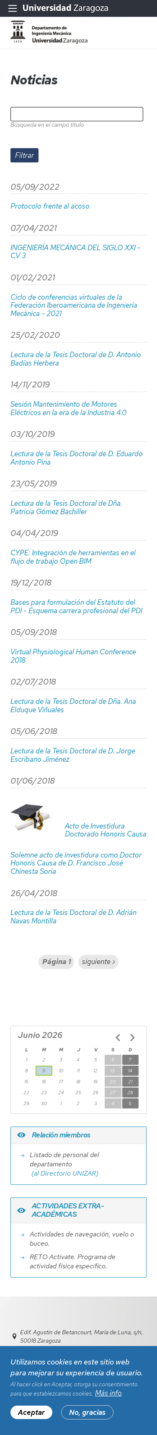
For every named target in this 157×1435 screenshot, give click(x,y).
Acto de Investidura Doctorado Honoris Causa (106, 830)
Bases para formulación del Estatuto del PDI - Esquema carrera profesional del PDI (76, 607)
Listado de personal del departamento (64, 1159)
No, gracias (87, 1417)
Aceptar (31, 1417)
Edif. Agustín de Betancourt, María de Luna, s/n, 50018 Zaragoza (81, 1336)
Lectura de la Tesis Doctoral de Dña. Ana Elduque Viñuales (73, 706)
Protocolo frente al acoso (50, 206)
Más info (108, 1397)
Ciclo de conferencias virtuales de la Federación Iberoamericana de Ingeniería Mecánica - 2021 (73, 305)
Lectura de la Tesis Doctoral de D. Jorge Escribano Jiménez (72, 755)
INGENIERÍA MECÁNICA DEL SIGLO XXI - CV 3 (75, 252)
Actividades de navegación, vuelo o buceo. (82, 1239)
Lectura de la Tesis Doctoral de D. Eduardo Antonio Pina (76, 458)
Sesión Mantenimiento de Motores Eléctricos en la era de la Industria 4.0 (68, 408)
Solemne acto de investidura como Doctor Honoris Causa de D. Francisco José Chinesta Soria (76, 863)
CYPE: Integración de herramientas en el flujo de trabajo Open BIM (73, 557)
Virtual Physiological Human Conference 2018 (73, 656)
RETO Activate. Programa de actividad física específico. (73, 1261)
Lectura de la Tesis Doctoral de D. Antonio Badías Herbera (75, 359)
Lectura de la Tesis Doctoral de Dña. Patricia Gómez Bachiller (66, 507)
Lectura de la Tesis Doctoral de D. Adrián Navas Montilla (73, 917)
